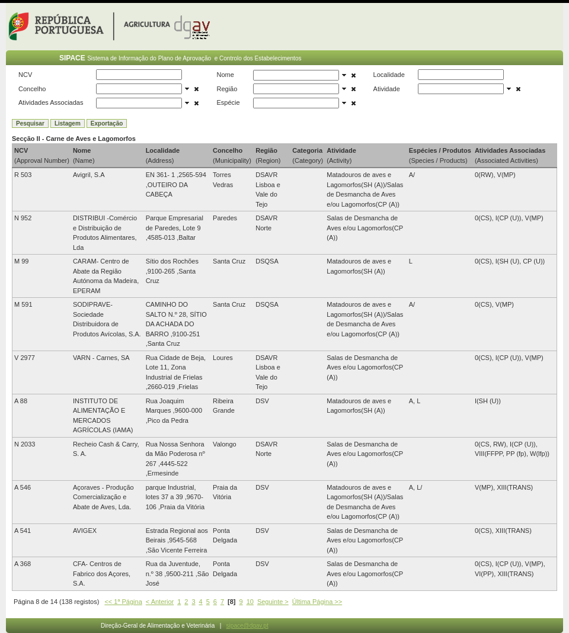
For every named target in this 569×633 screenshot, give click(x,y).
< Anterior (160, 601)
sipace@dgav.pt (247, 625)
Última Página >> (317, 601)
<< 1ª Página (123, 601)
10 (250, 601)
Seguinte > (273, 601)
